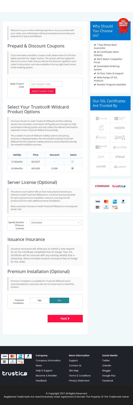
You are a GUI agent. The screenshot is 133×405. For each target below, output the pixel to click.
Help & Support (44, 370)
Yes (39, 300)
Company (42, 355)
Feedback (41, 380)
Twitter (106, 360)
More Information (79, 355)
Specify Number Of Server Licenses (16, 225)
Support (73, 360)
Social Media (110, 355)
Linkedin (106, 365)
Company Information (48, 360)
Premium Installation (18, 302)
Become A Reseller (46, 375)
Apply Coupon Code (17, 85)
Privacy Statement (79, 380)
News (39, 365)
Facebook (107, 380)
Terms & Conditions (80, 375)
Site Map (74, 370)
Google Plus (108, 375)
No (59, 300)
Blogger (106, 370)
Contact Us (75, 365)
